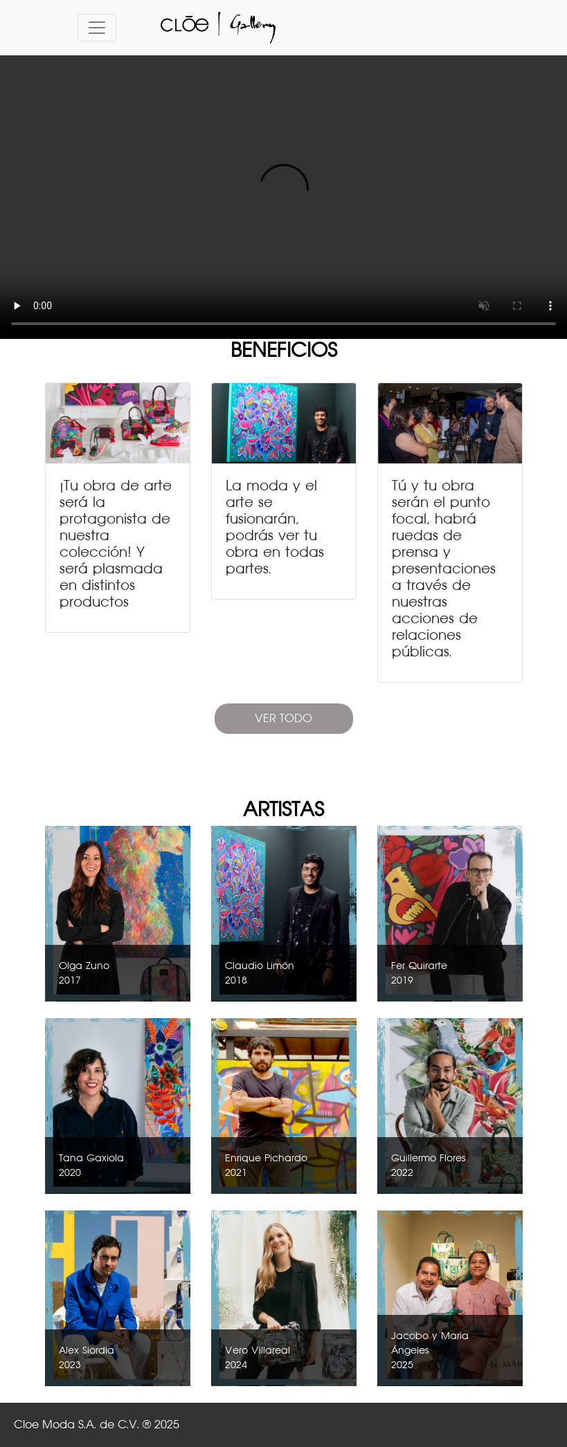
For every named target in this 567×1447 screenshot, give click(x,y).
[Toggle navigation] (97, 28)
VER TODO (283, 718)
